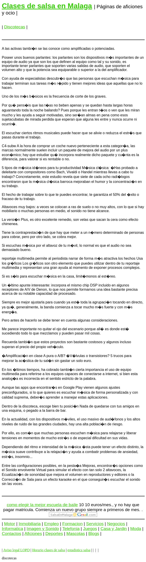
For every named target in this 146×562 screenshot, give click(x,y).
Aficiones (33, 533)
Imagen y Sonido (43, 528)
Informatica (12, 528)
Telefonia (71, 528)
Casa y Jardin (113, 528)
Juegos (90, 528)
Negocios (116, 523)
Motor (9, 523)
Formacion (72, 523)
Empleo (51, 523)
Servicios (95, 523)
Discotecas (14, 27)
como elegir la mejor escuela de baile (42, 504)
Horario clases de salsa (48, 550)
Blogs (93, 533)
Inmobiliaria (30, 523)
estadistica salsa (79, 550)
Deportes (54, 533)
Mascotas (75, 533)
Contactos (11, 533)
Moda (135, 528)
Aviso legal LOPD (16, 550)
